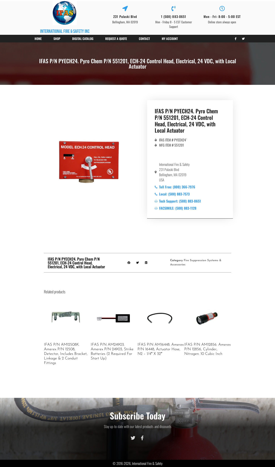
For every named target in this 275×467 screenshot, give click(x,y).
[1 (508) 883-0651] (173, 8)
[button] (129, 263)
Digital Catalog (82, 38)
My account (170, 38)
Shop (56, 38)
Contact (144, 38)
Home (38, 38)
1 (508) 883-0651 (173, 16)
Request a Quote (116, 38)
